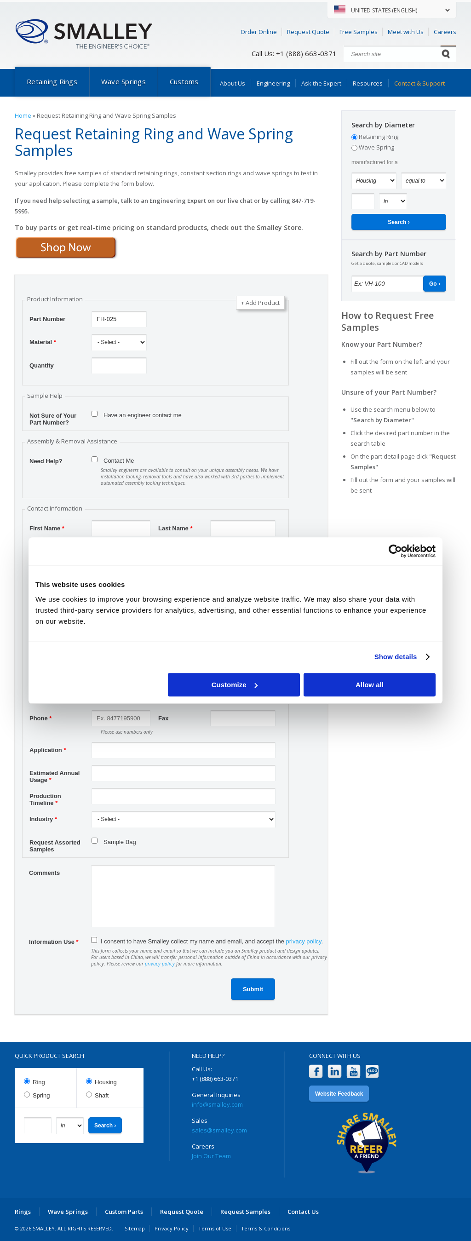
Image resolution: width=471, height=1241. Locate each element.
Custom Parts (124, 1211)
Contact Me (118, 460)
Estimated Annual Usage (54, 774)
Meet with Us (406, 32)
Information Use (54, 941)
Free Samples (358, 32)
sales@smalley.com (219, 1130)
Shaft (102, 1095)
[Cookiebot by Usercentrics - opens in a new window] (395, 551)
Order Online (259, 32)
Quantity (41, 365)
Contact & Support (419, 83)
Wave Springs (123, 81)
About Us (232, 83)
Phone (40, 718)
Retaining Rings (52, 81)
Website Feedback (339, 1094)
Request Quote (308, 32)
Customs (184, 81)
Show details (395, 657)
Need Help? (46, 461)
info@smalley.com (217, 1104)
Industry (43, 819)
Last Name (175, 528)
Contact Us (303, 1211)
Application (47, 750)
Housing (106, 1082)
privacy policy (304, 941)
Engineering (273, 83)
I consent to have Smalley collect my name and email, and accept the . (212, 941)
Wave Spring (376, 147)
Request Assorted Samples (54, 843)
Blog (372, 1071)
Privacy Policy (172, 1228)
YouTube (353, 1071)
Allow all (370, 685)
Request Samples (245, 1211)
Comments (44, 872)
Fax (163, 718)
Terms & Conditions (265, 1228)
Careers (445, 32)
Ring (39, 1082)
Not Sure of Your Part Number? (52, 416)
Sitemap (135, 1228)
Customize (235, 685)
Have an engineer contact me (142, 415)
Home (23, 115)
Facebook (316, 1071)
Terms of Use (214, 1228)
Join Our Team (211, 1156)
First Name (46, 528)
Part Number (47, 319)
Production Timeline (45, 797)
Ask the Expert (321, 83)
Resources (368, 83)
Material (42, 342)
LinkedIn (334, 1071)
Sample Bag (119, 842)
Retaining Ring (378, 136)
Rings (23, 1211)
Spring (41, 1095)
